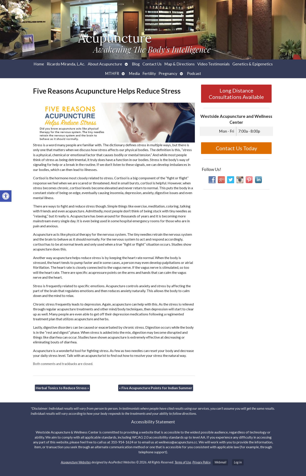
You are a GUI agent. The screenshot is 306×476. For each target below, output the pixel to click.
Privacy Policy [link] (201, 462)
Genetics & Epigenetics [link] (252, 64)
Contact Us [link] (152, 64)
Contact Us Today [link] (236, 148)
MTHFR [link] (112, 73)
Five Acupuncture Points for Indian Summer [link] (155, 388)
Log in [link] (238, 462)
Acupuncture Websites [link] (76, 462)
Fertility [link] (149, 73)
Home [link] (39, 64)
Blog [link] (136, 64)
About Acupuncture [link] (105, 64)
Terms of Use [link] (183, 462)
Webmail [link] (220, 462)
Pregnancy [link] (168, 73)
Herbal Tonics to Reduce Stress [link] (62, 388)
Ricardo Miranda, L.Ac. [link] (66, 64)
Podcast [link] (194, 73)
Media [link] (134, 73)
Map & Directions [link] (179, 64)
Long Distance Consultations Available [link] (236, 93)
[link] (5, 196)
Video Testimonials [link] (213, 64)
